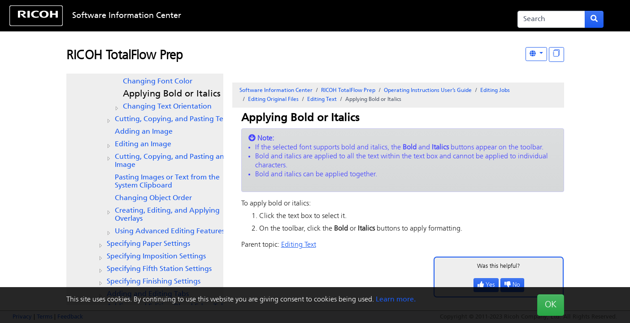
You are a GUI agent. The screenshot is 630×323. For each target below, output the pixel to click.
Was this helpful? (498, 266)
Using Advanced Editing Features (170, 231)
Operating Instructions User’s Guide (428, 90)
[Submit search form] (594, 19)
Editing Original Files (273, 99)
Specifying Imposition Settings (156, 256)
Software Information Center (126, 16)
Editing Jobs (495, 90)
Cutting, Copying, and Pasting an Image (169, 161)
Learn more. (396, 299)
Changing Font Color (157, 81)
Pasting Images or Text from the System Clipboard (167, 181)
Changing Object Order (153, 198)
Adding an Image (144, 131)
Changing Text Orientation (167, 106)
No (512, 285)
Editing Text (322, 99)
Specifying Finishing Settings (153, 281)
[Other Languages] (536, 54)
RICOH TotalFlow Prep (124, 56)
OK (550, 305)
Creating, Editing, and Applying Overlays (167, 215)
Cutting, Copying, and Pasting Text (172, 119)
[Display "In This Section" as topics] (556, 54)
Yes (486, 285)
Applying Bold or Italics (172, 94)
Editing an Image (143, 144)
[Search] (551, 19)
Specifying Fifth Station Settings (159, 269)
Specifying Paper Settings (148, 244)
